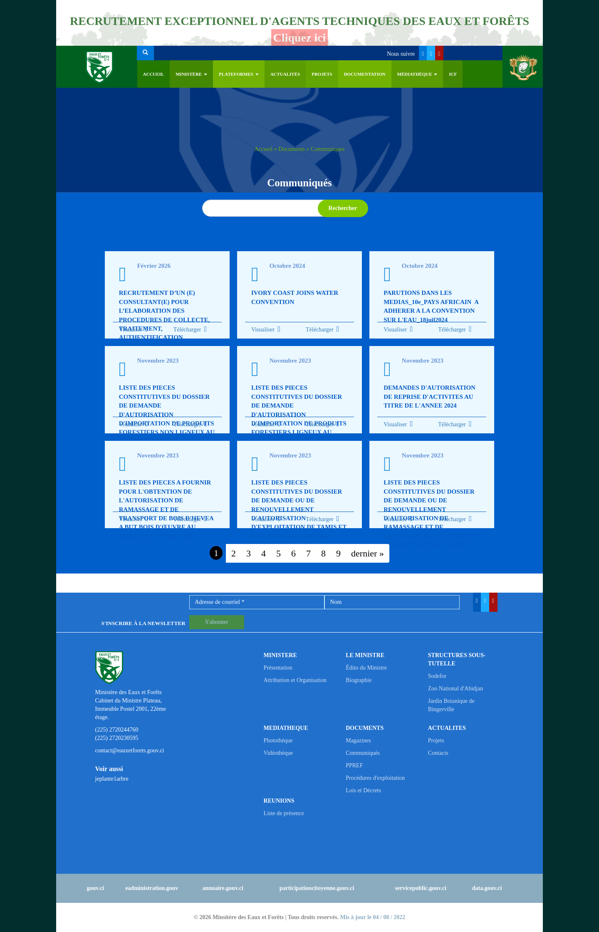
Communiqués (363, 753)
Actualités (285, 74)
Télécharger (190, 329)
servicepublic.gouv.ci (421, 888)
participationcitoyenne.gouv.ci (317, 888)
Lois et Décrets (363, 790)
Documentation (365, 74)
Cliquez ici (299, 37)
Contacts (438, 753)
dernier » (367, 553)
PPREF (354, 765)
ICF (453, 74)
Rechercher (343, 208)
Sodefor (437, 676)
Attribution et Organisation (295, 680)
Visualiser (130, 329)
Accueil (153, 74)
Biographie (358, 680)
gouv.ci (95, 888)
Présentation (278, 668)
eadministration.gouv (151, 888)
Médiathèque (417, 74)
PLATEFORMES (239, 74)
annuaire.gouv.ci (222, 888)
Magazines (358, 740)
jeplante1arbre (112, 779)
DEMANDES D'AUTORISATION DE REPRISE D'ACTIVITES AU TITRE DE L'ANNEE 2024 (429, 396)
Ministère (191, 74)
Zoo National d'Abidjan (455, 688)
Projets (322, 74)
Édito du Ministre (366, 668)
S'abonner (216, 622)
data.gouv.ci (487, 888)
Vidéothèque (278, 753)
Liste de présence (284, 813)
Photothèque (278, 740)
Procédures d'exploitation (375, 778)
